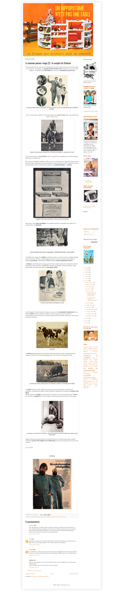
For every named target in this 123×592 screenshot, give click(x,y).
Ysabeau (31, 525)
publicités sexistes (93, 383)
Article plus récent (30, 573)
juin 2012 (88, 303)
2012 (86, 280)
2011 (86, 278)
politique (86, 383)
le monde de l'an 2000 (90, 365)
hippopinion (86, 364)
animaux (96, 359)
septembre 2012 (90, 309)
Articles (87, 232)
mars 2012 (89, 287)
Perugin (31, 549)
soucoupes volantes (92, 384)
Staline (60, 516)
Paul (30, 539)
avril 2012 (89, 289)
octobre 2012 (90, 311)
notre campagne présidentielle (90, 372)
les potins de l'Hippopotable (90, 369)
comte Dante (93, 361)
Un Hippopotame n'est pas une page (90, 111)
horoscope (92, 364)
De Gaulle (95, 347)
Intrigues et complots (50, 516)
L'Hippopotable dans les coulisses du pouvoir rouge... (91, 294)
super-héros (86, 386)
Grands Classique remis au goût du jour (90, 349)
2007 (86, 270)
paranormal (95, 379)
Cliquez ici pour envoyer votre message (89, 206)
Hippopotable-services (90, 353)
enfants (85, 363)
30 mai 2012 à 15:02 (34, 555)
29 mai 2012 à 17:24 (34, 544)
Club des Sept (87, 347)
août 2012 (89, 307)
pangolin (85, 379)
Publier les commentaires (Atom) (40, 576)
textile (64, 516)
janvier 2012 (89, 282)
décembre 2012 (90, 316)
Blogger (68, 585)
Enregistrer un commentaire (34, 570)
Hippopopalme (94, 351)
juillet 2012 (89, 305)
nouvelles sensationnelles (89, 376)
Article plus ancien (73, 573)
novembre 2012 (90, 313)
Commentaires (88, 234)
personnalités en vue (90, 381)
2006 (86, 268)
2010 (86, 276)
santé (57, 516)
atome (85, 361)
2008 (86, 272)
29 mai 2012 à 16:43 (34, 534)
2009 (86, 274)
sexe (84, 384)
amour (90, 359)
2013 (86, 318)
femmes (95, 363)
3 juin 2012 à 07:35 (34, 567)
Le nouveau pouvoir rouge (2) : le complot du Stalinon (91, 299)
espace (90, 363)
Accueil (52, 573)
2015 (86, 323)
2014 (86, 320)
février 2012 (89, 284)
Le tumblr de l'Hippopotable (88, 181)
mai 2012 (89, 291)
